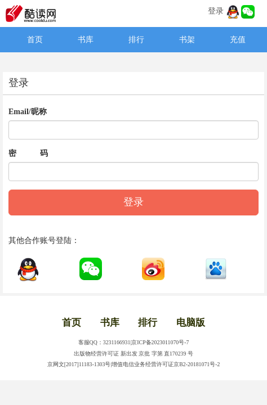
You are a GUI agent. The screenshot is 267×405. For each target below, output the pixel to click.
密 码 (28, 153)
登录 (216, 11)
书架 (187, 39)
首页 (35, 39)
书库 (86, 39)
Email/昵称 (27, 111)
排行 (136, 39)
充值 (238, 39)
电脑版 (190, 322)
